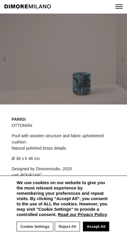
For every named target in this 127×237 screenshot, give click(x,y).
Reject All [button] (67, 226)
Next (114, 59)
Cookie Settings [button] (34, 226)
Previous (9, 59)
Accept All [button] (96, 226)
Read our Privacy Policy (82, 214)
